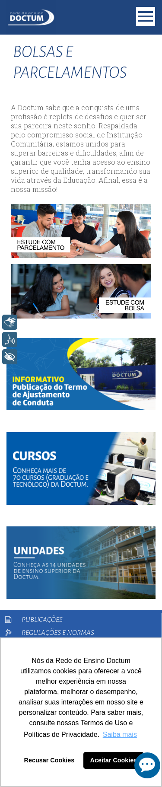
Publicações (42, 620)
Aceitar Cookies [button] (113, 760)
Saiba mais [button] (120, 734)
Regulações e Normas (58, 633)
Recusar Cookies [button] (49, 760)
